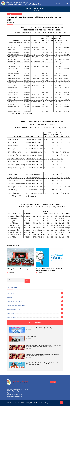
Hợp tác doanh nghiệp (13, 309)
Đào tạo (9, 297)
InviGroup (45, 402)
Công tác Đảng (11, 317)
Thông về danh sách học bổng (17, 269)
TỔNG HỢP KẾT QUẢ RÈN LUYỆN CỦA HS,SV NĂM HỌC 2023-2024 (49, 269)
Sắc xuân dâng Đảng (31, 336)
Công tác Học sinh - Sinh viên (14, 14)
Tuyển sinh (10, 293)
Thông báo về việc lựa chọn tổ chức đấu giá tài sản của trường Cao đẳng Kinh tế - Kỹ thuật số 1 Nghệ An (42, 355)
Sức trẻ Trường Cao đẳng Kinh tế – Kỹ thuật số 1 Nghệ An (40, 327)
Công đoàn (10, 313)
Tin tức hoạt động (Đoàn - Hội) (16, 305)
